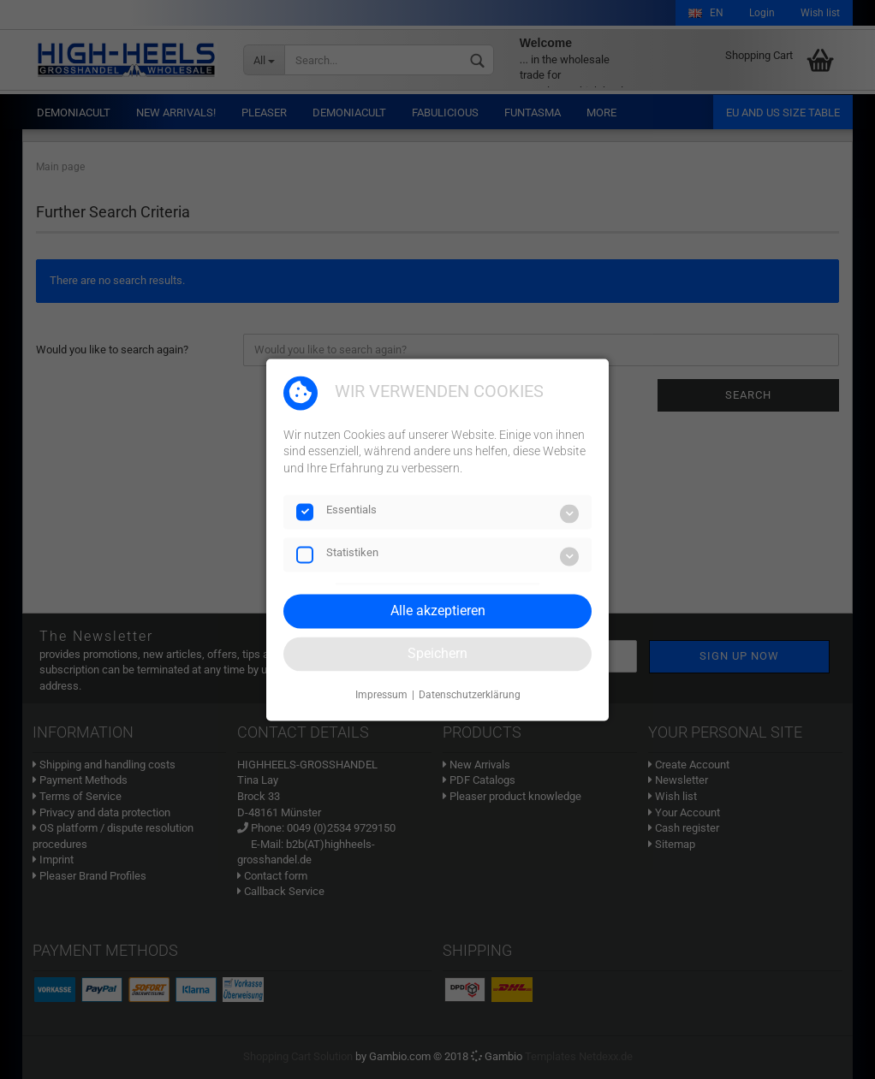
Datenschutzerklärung (470, 696)
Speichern (437, 653)
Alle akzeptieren (437, 610)
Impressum (381, 696)
